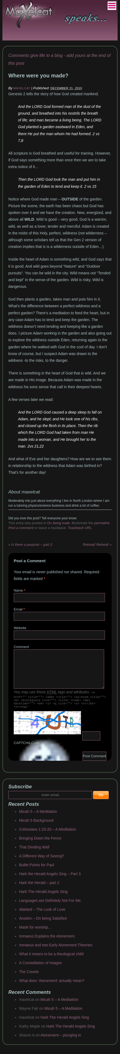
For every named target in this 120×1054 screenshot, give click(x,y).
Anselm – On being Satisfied (43, 921)
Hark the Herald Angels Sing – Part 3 (50, 877)
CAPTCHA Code (27, 746)
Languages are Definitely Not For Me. (50, 904)
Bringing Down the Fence (40, 841)
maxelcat (21, 88)
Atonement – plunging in (60, 1038)
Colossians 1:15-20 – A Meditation (47, 832)
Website (20, 628)
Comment (21, 647)
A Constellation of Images (40, 966)
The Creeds (29, 975)
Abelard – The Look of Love (42, 912)
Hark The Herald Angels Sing (43, 895)
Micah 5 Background (36, 823)
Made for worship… (35, 930)
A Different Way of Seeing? (41, 859)
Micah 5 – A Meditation (38, 815)
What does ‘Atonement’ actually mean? (51, 984)
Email (18, 609)
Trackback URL (80, 528)
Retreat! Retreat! (97, 545)
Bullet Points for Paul (36, 868)
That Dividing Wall (34, 850)
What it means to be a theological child (51, 957)
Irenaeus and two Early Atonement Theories (55, 948)
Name (18, 590)
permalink (101, 523)
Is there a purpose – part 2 (30, 545)
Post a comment (21, 528)
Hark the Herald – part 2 (39, 886)
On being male (58, 523)
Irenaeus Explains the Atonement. (47, 939)
